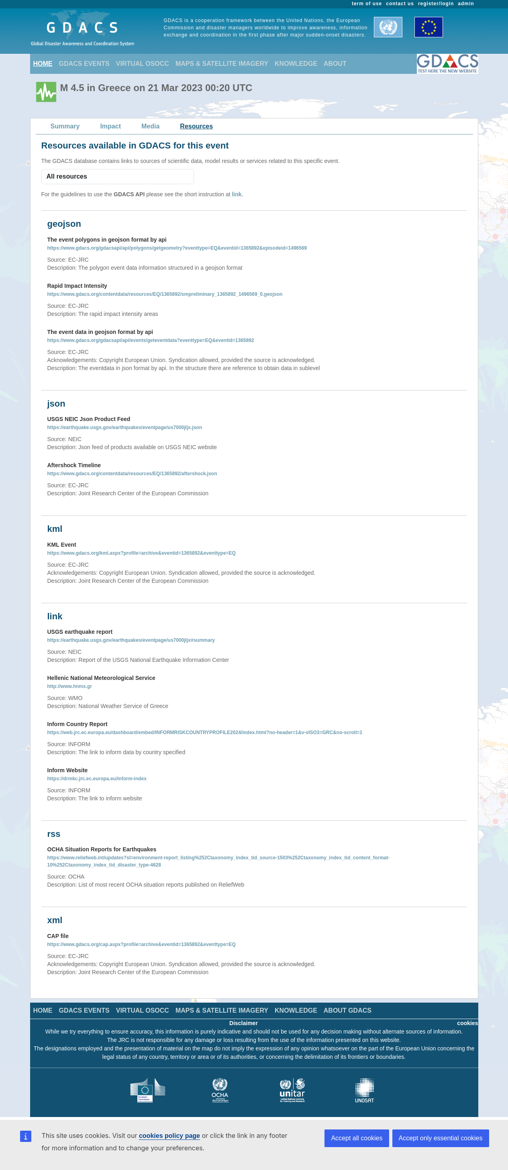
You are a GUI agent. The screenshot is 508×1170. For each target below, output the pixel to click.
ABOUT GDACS (347, 1010)
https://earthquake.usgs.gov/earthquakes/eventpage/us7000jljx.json (124, 427)
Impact (110, 126)
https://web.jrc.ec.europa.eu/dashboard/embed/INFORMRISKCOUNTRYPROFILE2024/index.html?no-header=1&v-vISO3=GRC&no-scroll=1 (205, 732)
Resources (196, 126)
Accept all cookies (356, 1138)
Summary (65, 126)
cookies (467, 1023)
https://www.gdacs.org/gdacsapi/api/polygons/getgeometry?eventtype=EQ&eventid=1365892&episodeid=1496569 (177, 248)
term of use (367, 3)
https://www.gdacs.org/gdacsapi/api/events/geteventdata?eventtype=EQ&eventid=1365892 (150, 340)
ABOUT (335, 63)
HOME (43, 63)
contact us (400, 3)
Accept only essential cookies (441, 1138)
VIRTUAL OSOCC (142, 63)
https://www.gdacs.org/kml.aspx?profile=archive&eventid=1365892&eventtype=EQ (141, 553)
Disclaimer (243, 1023)
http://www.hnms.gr (69, 686)
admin (466, 3)
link (236, 194)
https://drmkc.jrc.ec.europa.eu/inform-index (97, 778)
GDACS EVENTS (84, 63)
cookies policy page (169, 1135)
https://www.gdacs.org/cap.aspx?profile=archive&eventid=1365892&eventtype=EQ (141, 944)
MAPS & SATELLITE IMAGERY (221, 63)
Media (150, 126)
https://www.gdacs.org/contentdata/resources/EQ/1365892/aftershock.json (132, 473)
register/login (436, 3)
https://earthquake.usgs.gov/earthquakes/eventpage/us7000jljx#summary (131, 640)
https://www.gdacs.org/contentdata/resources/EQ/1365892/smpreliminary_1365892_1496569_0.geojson (165, 294)
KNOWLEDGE (296, 63)
